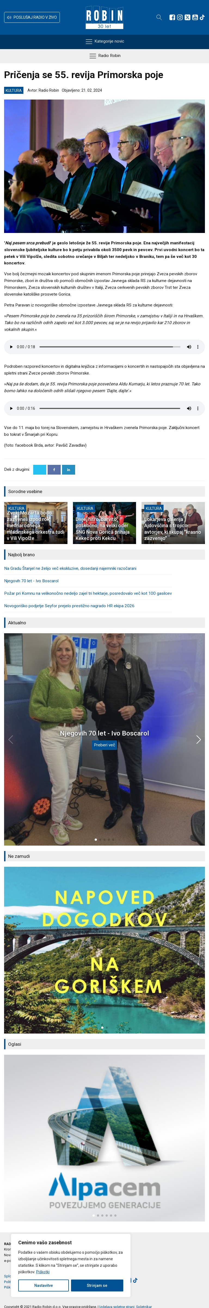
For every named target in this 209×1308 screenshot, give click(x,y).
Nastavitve (43, 1285)
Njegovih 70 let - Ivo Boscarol (31, 580)
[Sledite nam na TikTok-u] (202, 17)
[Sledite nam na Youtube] (195, 17)
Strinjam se (97, 1285)
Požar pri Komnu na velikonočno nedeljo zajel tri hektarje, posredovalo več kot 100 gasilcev (88, 593)
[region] (71, 1265)
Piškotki (43, 1272)
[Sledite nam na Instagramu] (180, 17)
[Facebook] (54, 470)
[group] (104, 950)
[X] (39, 470)
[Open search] (159, 17)
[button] (32, 17)
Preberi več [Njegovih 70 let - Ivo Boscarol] (104, 745)
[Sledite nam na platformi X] (187, 17)
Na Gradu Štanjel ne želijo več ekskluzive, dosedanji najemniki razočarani (70, 568)
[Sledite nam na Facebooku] (172, 17)
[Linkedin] (68, 470)
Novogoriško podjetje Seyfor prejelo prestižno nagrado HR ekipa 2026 (69, 605)
